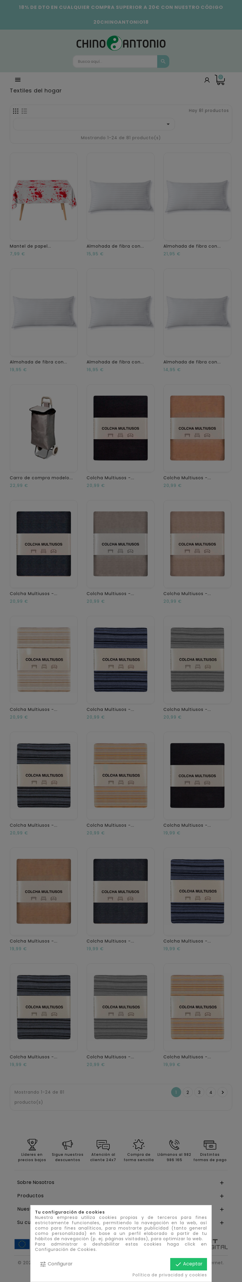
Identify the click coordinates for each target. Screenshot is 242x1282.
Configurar (56, 1264)
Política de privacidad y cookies (170, 1275)
